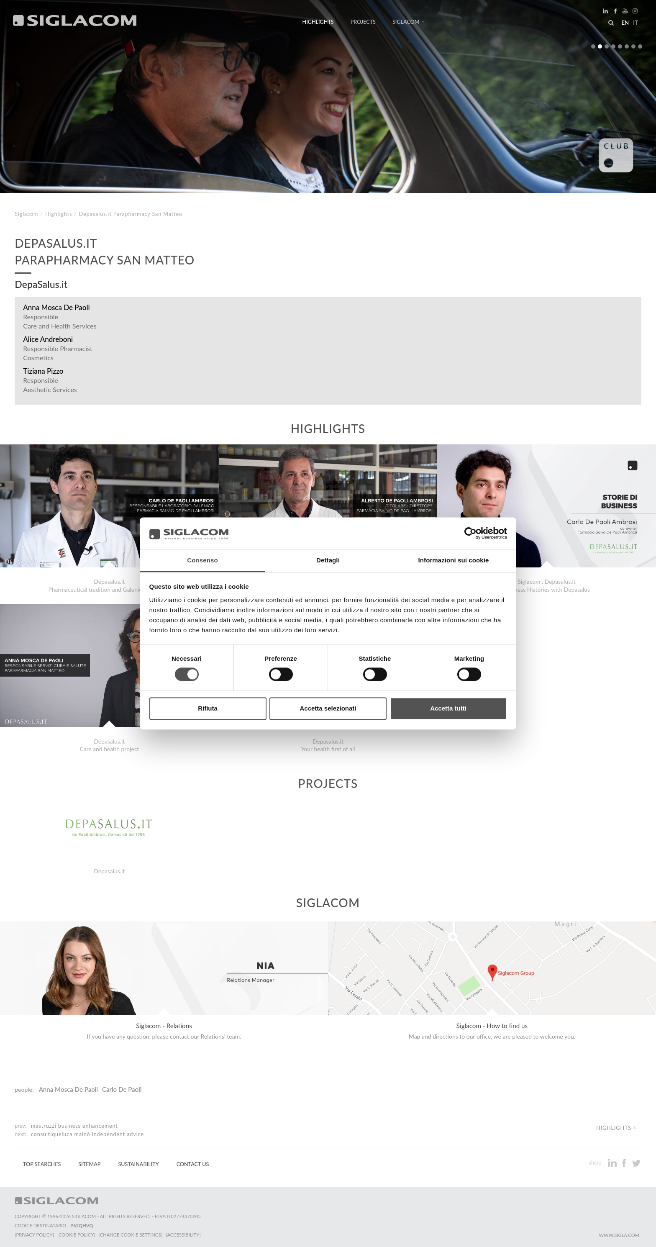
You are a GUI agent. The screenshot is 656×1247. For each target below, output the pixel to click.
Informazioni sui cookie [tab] (453, 560)
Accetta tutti (448, 708)
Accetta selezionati (328, 708)
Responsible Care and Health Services (59, 321)
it (635, 22)
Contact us (193, 1164)
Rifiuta (208, 708)
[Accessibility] (183, 1234)
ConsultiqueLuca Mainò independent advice (87, 1134)
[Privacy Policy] (34, 1234)
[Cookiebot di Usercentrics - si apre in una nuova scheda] (470, 533)
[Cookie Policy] (76, 1234)
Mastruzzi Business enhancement (74, 1126)
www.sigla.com (619, 1235)
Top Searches (42, 1164)
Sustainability (138, 1164)
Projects (363, 22)
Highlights (318, 22)
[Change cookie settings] (131, 1234)
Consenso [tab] (202, 560)
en (625, 22)
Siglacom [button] (408, 22)
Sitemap (89, 1164)
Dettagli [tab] (328, 560)
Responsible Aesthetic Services (50, 384)
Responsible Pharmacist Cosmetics (57, 353)
